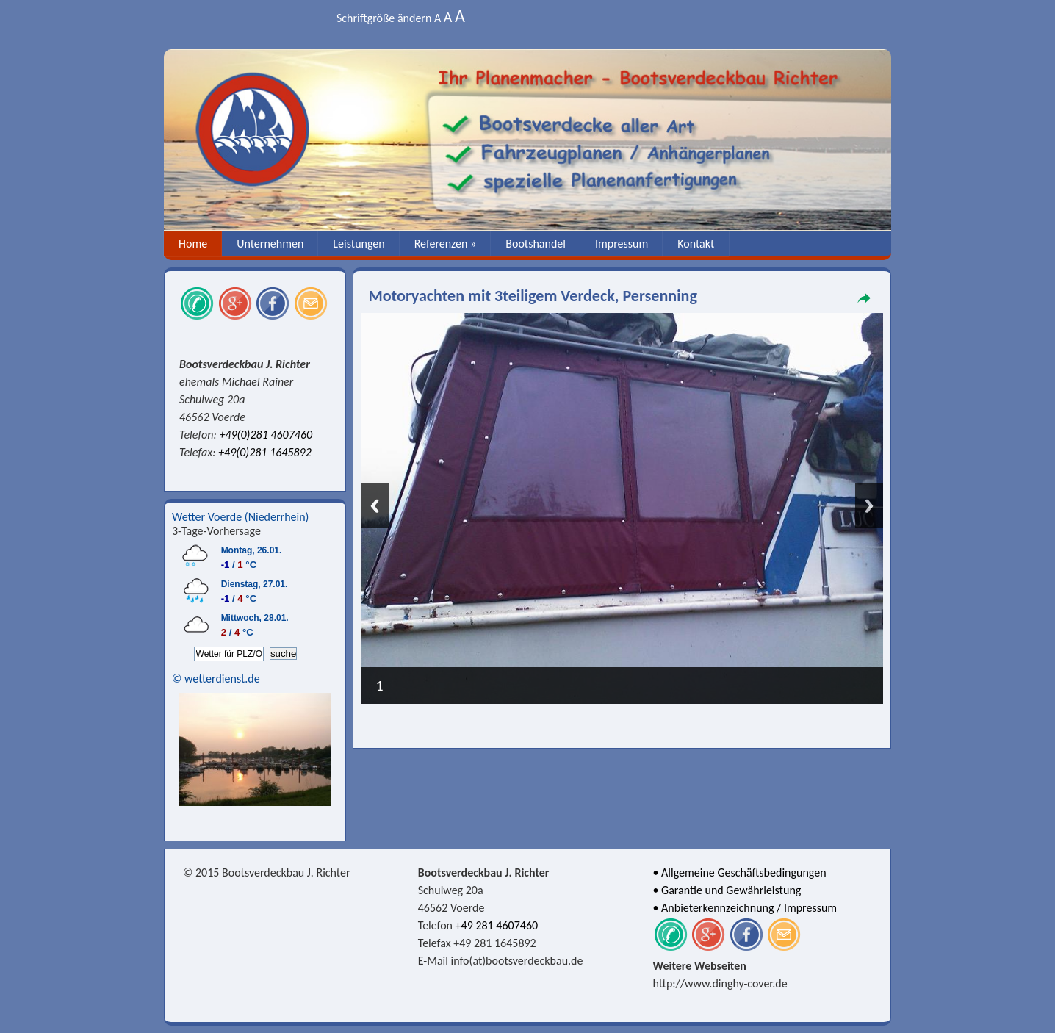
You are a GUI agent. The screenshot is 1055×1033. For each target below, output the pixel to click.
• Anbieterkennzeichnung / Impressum (745, 908)
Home (193, 244)
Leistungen (358, 244)
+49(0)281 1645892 (265, 452)
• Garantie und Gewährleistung (727, 890)
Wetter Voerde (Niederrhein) (240, 517)
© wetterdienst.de (216, 678)
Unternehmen (270, 244)
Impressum (621, 244)
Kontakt (695, 244)
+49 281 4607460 (497, 925)
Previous (375, 505)
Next (869, 505)
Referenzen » (445, 244)
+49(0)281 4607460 (265, 435)
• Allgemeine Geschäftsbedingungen (740, 872)
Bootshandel (535, 244)
